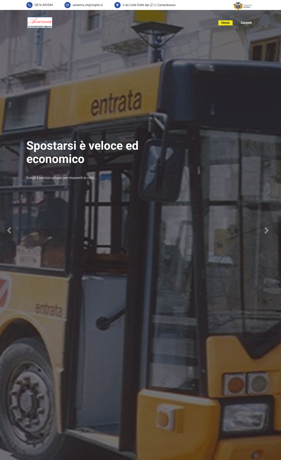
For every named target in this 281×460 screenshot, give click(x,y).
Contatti (246, 23)
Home (225, 23)
